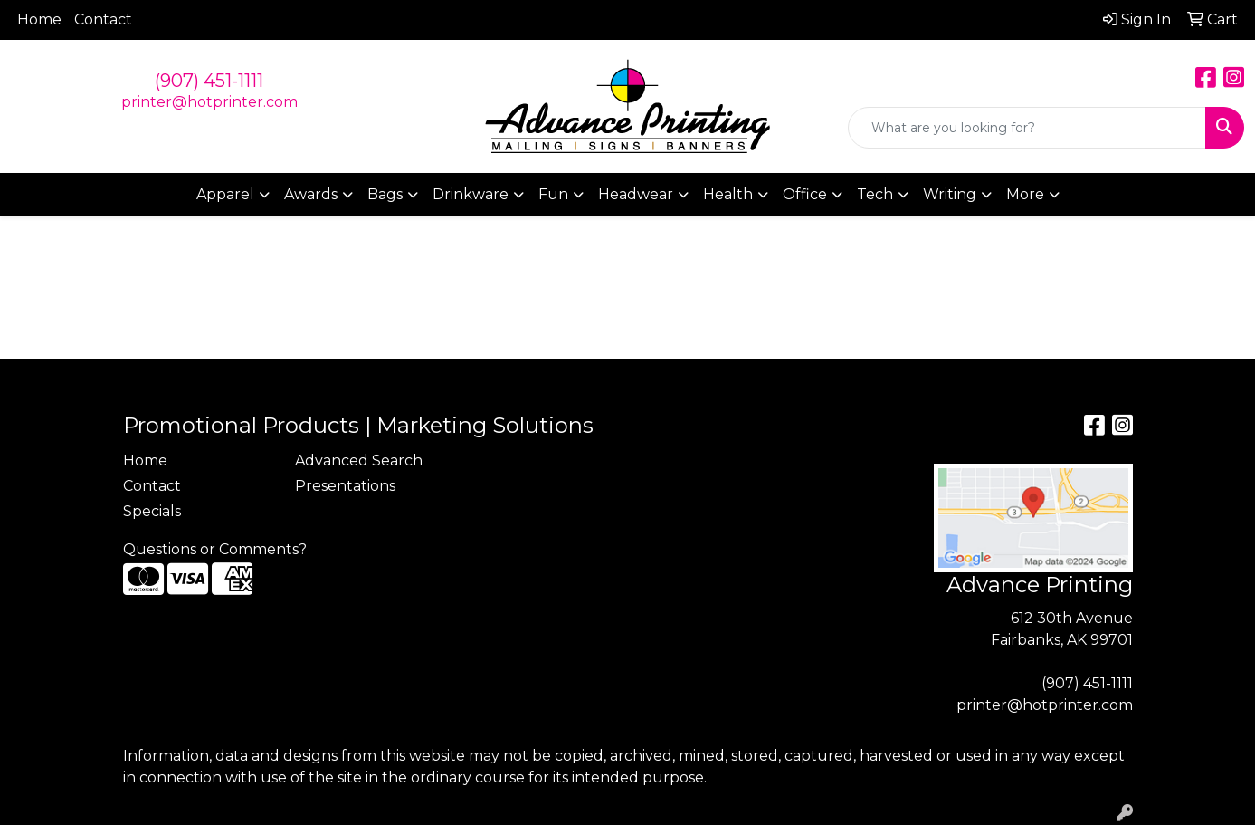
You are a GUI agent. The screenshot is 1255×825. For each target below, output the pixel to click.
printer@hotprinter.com (209, 101)
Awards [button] (311, 194)
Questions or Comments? (215, 549)
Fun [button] (553, 194)
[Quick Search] (1027, 128)
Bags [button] (385, 194)
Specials (152, 511)
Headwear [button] (635, 194)
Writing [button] (949, 194)
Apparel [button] (225, 194)
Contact (103, 19)
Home (39, 19)
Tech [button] (875, 194)
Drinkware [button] (471, 194)
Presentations (345, 485)
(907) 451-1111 (209, 80)
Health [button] (728, 194)
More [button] (1025, 194)
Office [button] (805, 194)
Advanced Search (359, 460)
